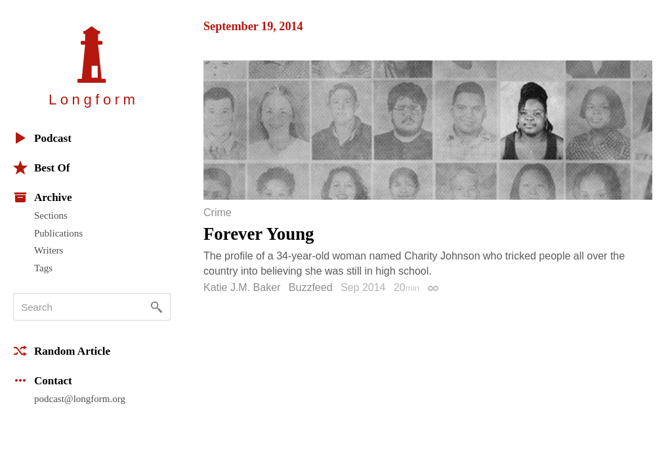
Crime (217, 213)
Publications (58, 233)
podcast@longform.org (79, 399)
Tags (43, 268)
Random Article (61, 351)
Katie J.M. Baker (241, 287)
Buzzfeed (311, 287)
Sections (51, 215)
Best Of (41, 167)
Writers (48, 250)
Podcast (42, 138)
